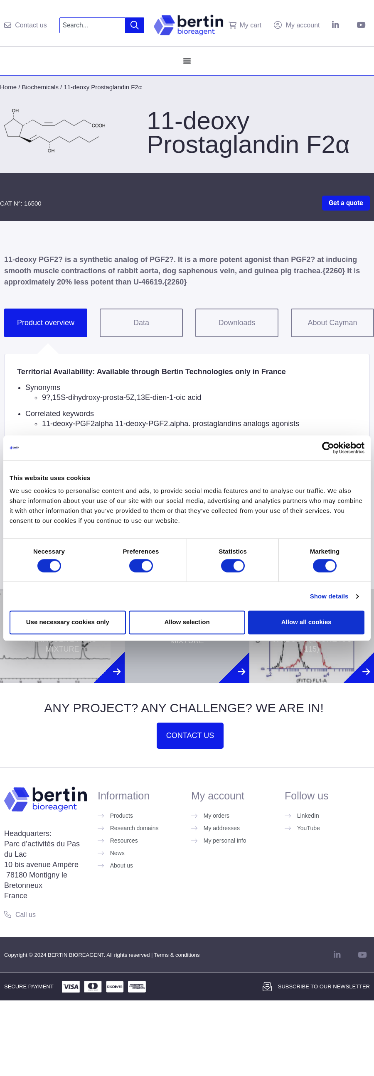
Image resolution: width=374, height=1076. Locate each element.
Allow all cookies (306, 622)
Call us (25, 914)
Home (8, 87)
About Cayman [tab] (332, 323)
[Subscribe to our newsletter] (267, 986)
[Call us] (7, 914)
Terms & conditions (177, 955)
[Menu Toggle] (187, 60)
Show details (329, 596)
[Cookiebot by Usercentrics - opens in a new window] (328, 447)
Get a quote (346, 203)
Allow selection (186, 622)
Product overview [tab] (45, 323)
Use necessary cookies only (67, 622)
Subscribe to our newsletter (324, 986)
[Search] (134, 25)
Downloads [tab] (236, 323)
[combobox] (92, 25)
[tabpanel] (187, 424)
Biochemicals (40, 87)
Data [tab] (141, 323)
